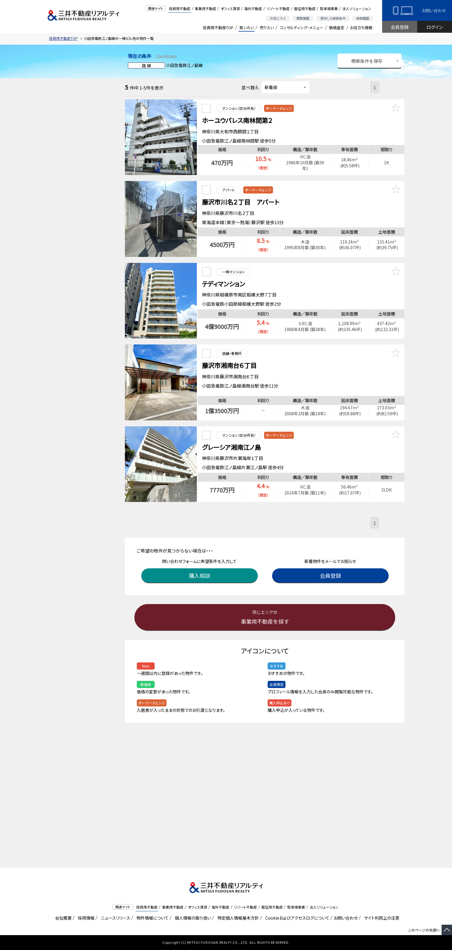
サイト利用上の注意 (380, 918)
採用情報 (85, 918)
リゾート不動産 (278, 8)
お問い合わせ (434, 10)
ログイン (434, 27)
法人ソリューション (356, 8)
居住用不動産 (305, 8)
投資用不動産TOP (218, 27)
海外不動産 (253, 8)
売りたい (267, 27)
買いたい (246, 27)
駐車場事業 (329, 8)
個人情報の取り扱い (192, 918)
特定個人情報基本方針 (237, 918)
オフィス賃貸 (230, 8)
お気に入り (278, 18)
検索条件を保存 (366, 61)
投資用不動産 (179, 8)
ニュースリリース (114, 918)
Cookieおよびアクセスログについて (296, 918)
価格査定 (336, 27)
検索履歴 (362, 18)
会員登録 (400, 27)
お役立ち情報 (361, 27)
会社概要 (62, 918)
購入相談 (200, 557)
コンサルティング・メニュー (301, 27)
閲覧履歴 (303, 18)
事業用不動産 (205, 8)
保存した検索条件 (333, 18)
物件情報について (151, 918)
